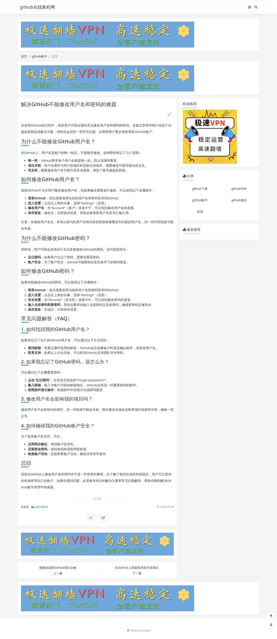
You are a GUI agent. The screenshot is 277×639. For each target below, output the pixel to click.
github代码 (239, 189)
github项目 (239, 200)
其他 (200, 211)
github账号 (39, 56)
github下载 (200, 189)
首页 (24, 56)
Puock (146, 630)
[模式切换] (249, 7)
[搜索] (256, 7)
